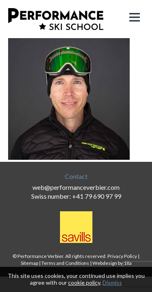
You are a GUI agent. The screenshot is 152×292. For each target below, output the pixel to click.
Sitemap (29, 263)
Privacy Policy (122, 256)
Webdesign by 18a (112, 263)
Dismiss (112, 282)
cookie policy (84, 282)
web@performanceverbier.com (76, 187)
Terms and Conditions (65, 263)
